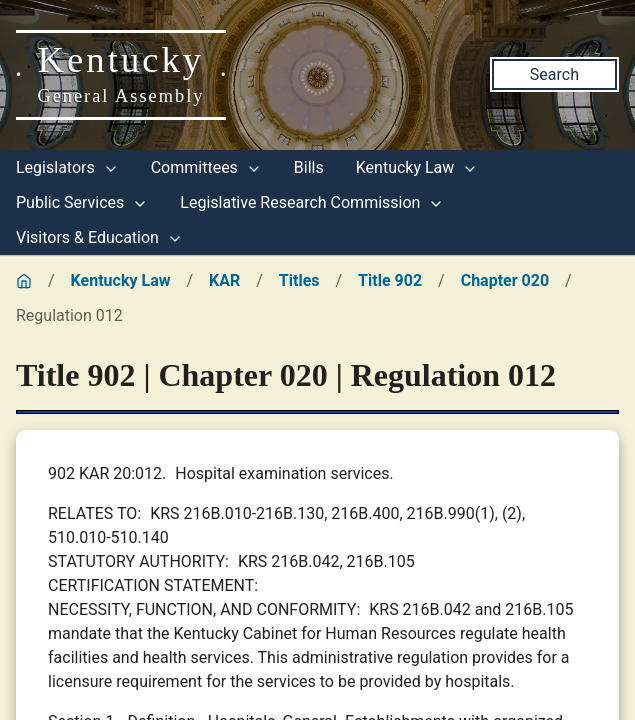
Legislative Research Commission (312, 202)
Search (554, 74)
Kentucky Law (417, 167)
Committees (206, 167)
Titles (299, 280)
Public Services (82, 202)
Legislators (67, 167)
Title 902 (390, 280)
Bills (309, 167)
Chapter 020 (505, 280)
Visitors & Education (99, 237)
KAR (224, 280)
